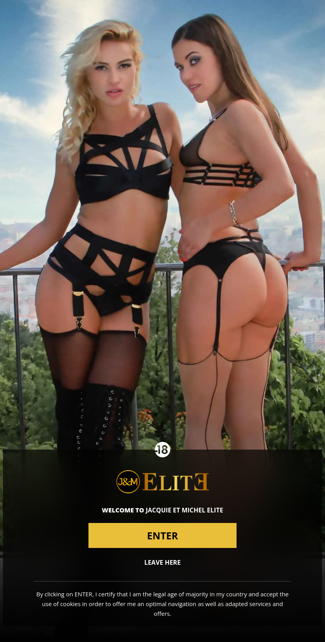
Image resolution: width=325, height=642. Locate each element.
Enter (162, 535)
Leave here (162, 562)
